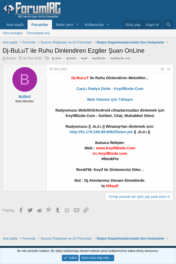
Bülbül (11, 58)
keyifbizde (98, 58)
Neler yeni (64, 24)
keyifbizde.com (120, 58)
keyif (84, 58)
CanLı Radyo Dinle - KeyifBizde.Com (109, 88)
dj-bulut (71, 58)
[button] (77, 24)
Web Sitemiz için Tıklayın (110, 99)
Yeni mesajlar (13, 33)
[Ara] (168, 24)
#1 (169, 69)
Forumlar (39, 24)
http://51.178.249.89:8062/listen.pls (101, 132)
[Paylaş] (162, 69)
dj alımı (57, 58)
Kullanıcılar (94, 24)
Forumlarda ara (38, 33)
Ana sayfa (15, 24)
